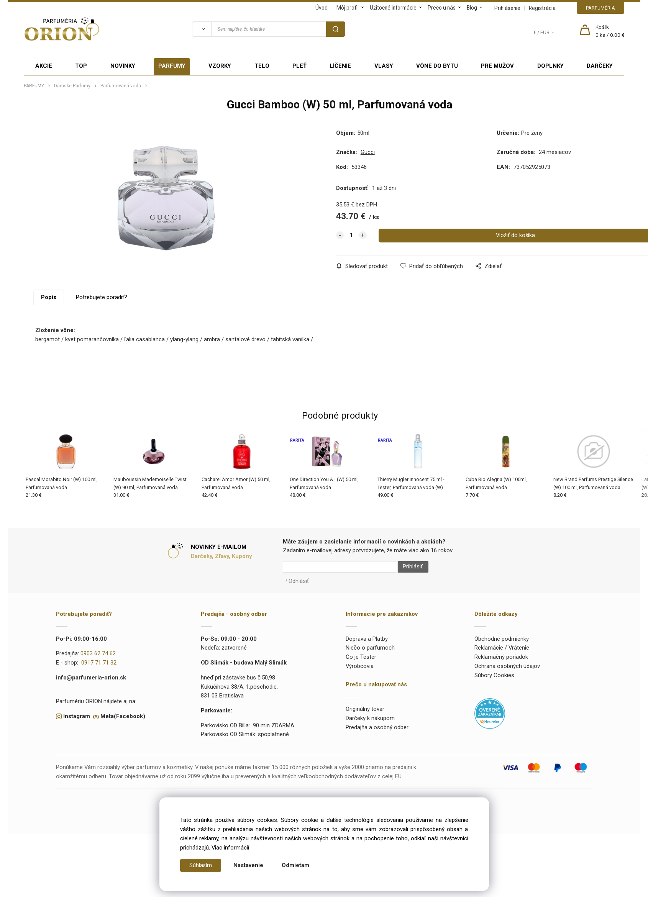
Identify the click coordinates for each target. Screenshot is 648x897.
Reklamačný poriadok (501, 653)
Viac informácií (230, 847)
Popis (48, 297)
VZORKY (219, 65)
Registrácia (542, 8)
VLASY (383, 65)
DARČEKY (600, 65)
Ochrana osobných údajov (507, 663)
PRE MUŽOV (497, 65)
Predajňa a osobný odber (377, 724)
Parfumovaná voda (120, 85)
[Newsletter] (340, 567)
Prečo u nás (442, 8)
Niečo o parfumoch (370, 644)
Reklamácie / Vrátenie (501, 644)
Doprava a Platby (367, 635)
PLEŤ (299, 65)
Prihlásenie (507, 8)
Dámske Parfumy (72, 85)
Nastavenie (249, 865)
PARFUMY (171, 65)
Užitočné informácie (393, 8)
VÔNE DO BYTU (437, 65)
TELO (261, 65)
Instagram (76, 713)
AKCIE (43, 65)
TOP (81, 65)
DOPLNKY (550, 65)
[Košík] (610, 31)
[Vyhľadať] (201, 29)
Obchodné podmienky (501, 635)
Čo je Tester (361, 653)
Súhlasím (200, 865)
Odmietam (296, 865)
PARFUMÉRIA (600, 8)
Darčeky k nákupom (370, 715)
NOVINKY (122, 65)
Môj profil (347, 8)
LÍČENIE (340, 65)
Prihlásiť (410, 566)
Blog (472, 8)
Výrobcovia (360, 663)
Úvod (321, 8)
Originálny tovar (365, 705)
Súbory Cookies (494, 671)
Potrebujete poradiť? (101, 297)
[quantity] (351, 235)
